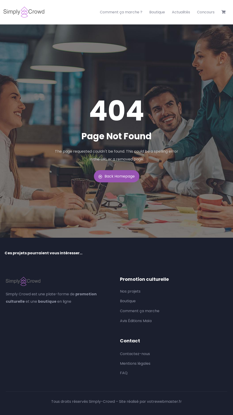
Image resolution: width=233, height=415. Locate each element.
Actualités (181, 12)
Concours (206, 12)
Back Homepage (117, 176)
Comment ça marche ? (121, 12)
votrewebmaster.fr (164, 401)
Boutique (157, 12)
